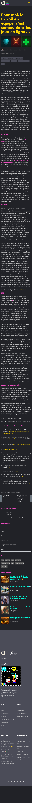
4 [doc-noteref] (26, 82)
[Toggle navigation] (29, 3)
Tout (2, 549)
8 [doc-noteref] (8, 313)
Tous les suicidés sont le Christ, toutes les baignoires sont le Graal (22, 498)
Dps (2, 560)
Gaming (3, 58)
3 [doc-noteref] (22, 80)
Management (19, 58)
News (2, 531)
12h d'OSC (20, 751)
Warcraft (14, 61)
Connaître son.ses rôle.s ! (15, 518)
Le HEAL (9, 514)
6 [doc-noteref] (15, 197)
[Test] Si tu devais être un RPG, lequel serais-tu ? (7, 757)
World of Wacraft (10, 439)
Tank (24, 61)
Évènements (5, 713)
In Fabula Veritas (22, 713)
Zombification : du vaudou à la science (7, 763)
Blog (2, 710)
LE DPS (9, 516)
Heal (2, 64)
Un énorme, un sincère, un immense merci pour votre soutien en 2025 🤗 (7, 744)
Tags (3, 556)
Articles (11, 53)
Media (3, 729)
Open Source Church (7, 719)
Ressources (4, 540)
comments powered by (10, 492)
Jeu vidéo (18, 560)
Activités (3, 716)
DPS (28, 61)
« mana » (16, 471)
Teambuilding (5, 61)
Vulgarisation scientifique (8, 545)
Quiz (2, 536)
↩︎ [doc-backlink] (12, 434)
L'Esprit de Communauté (7, 496)
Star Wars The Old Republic (21, 444)
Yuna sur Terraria (22, 754)
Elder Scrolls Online (9, 449)
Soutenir (3, 726)
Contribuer (4, 723)
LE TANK (9, 512)
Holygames (20, 710)
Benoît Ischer (6, 50)
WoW (19, 61)
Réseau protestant (23, 716)
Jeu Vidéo (11, 58)
